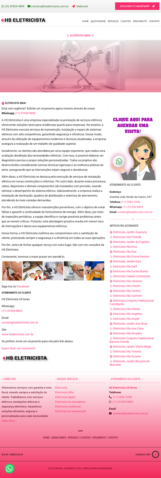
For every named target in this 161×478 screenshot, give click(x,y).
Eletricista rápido (65, 397)
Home (85, 21)
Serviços (113, 21)
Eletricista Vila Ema (125, 246)
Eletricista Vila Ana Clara (128, 328)
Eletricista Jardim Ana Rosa (130, 323)
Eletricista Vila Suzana (127, 356)
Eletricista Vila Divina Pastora (131, 256)
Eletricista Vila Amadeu (127, 333)
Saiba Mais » (9, 420)
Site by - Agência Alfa (12, 454)
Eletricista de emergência (70, 401)
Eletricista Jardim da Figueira (131, 241)
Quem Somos (98, 21)
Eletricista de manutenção (70, 411)
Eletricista (61, 387)
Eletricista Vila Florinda (127, 237)
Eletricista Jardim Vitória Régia (132, 346)
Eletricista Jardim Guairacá (130, 232)
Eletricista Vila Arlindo (126, 309)
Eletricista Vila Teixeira (127, 351)
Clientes (126, 21)
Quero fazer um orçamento (18, 348)
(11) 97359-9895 (14, 6)
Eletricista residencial (68, 406)
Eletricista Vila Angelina (127, 313)
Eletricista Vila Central (126, 290)
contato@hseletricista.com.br (50, 6)
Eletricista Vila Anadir (126, 318)
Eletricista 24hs (64, 392)
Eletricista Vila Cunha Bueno (130, 271)
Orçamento (140, 21)
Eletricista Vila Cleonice (127, 281)
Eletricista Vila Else (124, 251)
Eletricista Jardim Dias (127, 261)
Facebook (23, 286)
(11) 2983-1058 (130, 201)
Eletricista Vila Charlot (126, 286)
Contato (154, 21)
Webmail (82, 6)
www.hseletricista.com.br (18, 334)
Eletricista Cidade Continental (131, 276)
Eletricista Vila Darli (125, 266)
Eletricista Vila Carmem (127, 295)
